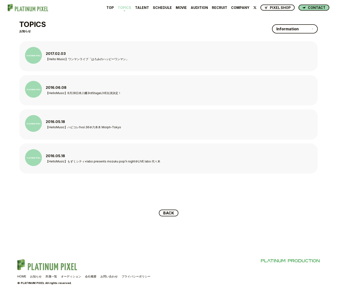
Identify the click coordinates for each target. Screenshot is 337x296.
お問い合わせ (109, 276)
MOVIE (181, 7)
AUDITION (199, 7)
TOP (110, 7)
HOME (21, 276)
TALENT (142, 7)
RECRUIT (219, 7)
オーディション (71, 276)
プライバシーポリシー (136, 276)
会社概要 (91, 276)
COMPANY (240, 7)
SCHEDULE (162, 7)
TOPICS (124, 7)
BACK (168, 213)
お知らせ (36, 276)
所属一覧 (51, 276)
